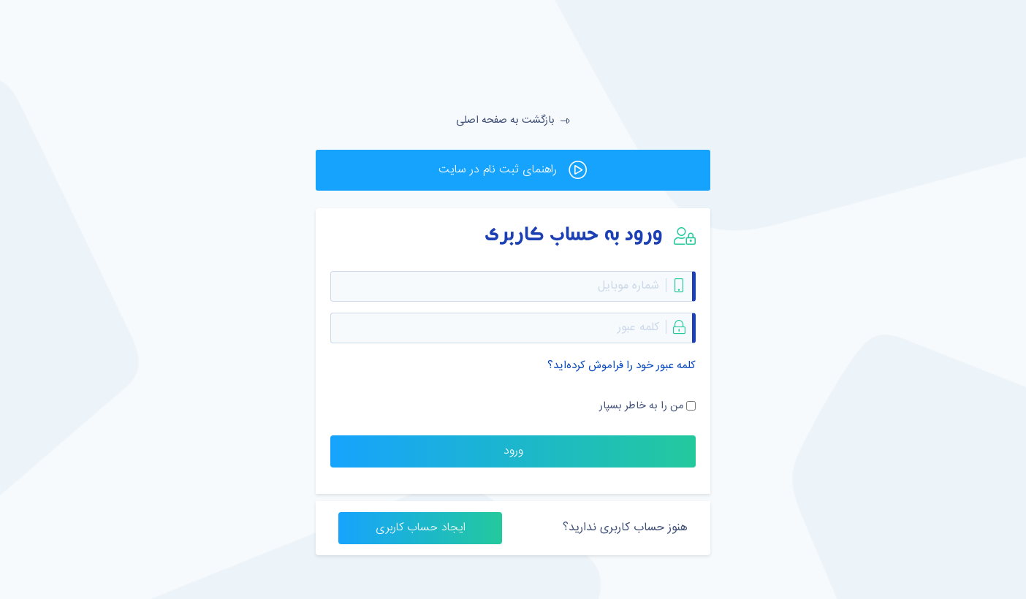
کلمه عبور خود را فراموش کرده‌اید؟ (621, 365)
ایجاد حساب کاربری (421, 528)
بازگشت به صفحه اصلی (513, 120)
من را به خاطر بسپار (641, 406)
